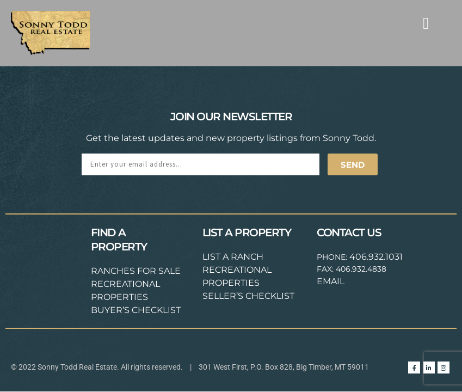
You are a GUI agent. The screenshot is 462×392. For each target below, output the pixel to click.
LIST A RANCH (232, 257)
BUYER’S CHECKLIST (136, 310)
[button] (426, 23)
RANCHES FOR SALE (136, 271)
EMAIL (330, 281)
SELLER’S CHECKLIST (248, 296)
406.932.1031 (376, 257)
